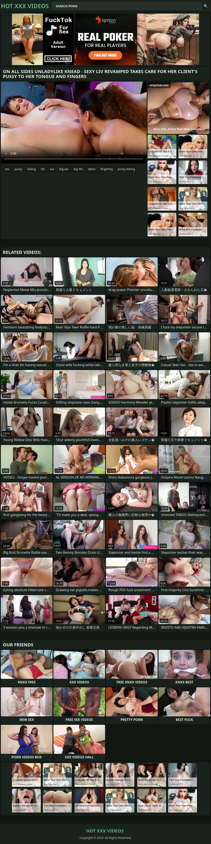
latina (91, 169)
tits (43, 169)
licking (31, 169)
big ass (64, 169)
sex (7, 169)
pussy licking (126, 169)
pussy (18, 169)
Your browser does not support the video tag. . (74, 122)
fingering (106, 169)
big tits (78, 169)
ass (52, 169)
